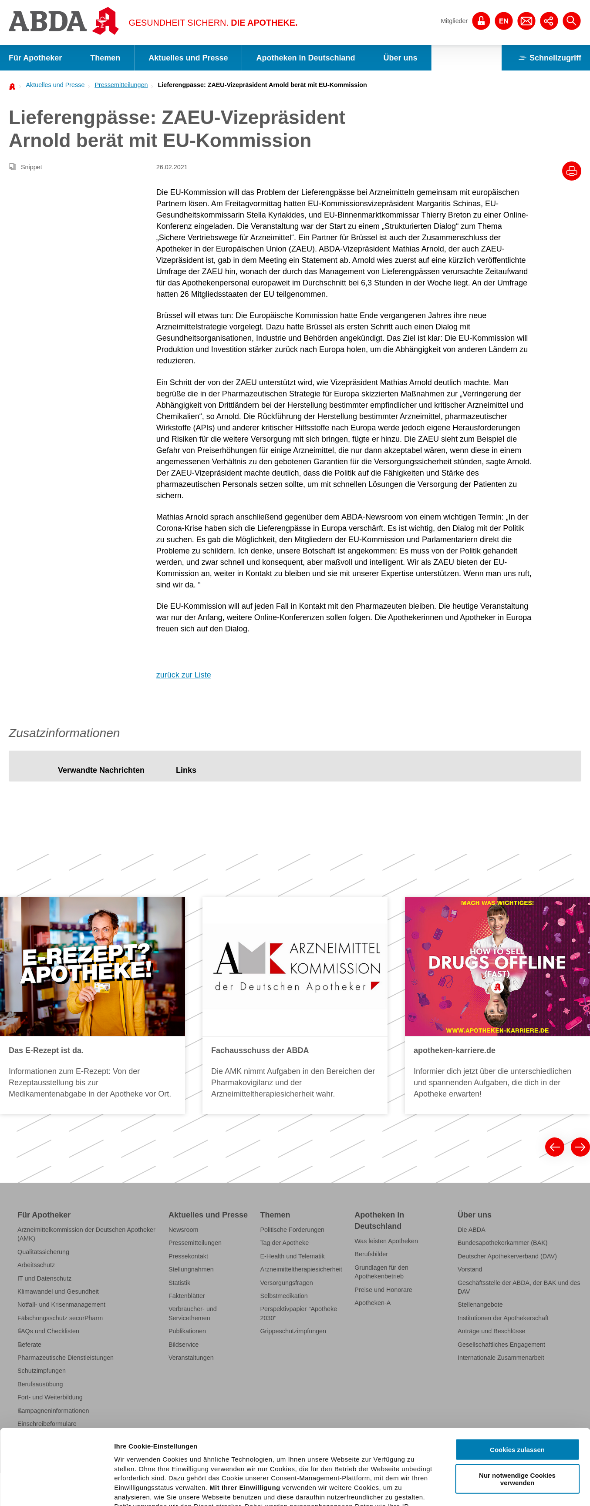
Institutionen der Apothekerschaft (503, 1318)
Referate (29, 1344)
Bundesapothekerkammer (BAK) (503, 1242)
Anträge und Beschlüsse (492, 1331)
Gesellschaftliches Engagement (501, 1344)
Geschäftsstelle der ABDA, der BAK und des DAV (519, 1287)
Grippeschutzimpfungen (293, 1331)
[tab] (101, 770)
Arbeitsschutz (36, 1264)
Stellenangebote (480, 1304)
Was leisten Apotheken (386, 1241)
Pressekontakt (188, 1256)
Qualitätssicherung (43, 1251)
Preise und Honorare (383, 1289)
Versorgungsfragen (286, 1282)
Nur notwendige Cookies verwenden (517, 1400)
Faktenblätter (187, 1295)
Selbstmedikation (283, 1295)
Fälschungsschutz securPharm (60, 1318)
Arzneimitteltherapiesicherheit (301, 1269)
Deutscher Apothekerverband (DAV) (507, 1256)
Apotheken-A (372, 1302)
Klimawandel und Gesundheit (58, 1291)
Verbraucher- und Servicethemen (193, 1313)
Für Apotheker (35, 58)
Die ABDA (471, 1229)
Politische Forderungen (292, 1229)
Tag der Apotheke (284, 1242)
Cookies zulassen (517, 1371)
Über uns (400, 58)
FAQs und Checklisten (48, 1331)
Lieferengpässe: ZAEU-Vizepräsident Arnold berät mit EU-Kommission (262, 84)
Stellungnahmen (191, 1269)
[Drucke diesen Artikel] (571, 171)
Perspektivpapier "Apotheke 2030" (298, 1313)
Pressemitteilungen (121, 84)
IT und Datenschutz (44, 1278)
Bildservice (184, 1344)
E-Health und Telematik (292, 1256)
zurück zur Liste (183, 675)
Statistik (179, 1282)
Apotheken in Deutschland (305, 58)
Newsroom (184, 1229)
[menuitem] (52, 85)
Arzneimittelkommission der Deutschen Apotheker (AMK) (86, 1234)
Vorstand (470, 1269)
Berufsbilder (371, 1254)
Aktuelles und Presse (188, 58)
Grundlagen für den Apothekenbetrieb (381, 1272)
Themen (105, 58)
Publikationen (187, 1331)
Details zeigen (463, 1489)
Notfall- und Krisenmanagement (61, 1304)
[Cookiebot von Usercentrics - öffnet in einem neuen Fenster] (56, 1489)
